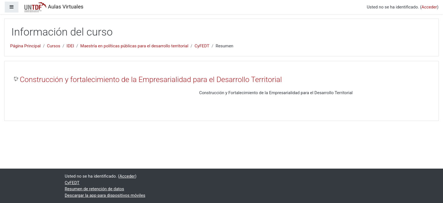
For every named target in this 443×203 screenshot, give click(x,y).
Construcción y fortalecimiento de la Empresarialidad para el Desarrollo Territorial (151, 79)
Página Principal (25, 45)
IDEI (70, 45)
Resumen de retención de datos (94, 188)
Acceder (429, 7)
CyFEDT (202, 45)
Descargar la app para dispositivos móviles (105, 195)
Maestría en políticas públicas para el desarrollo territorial (134, 45)
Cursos (53, 45)
